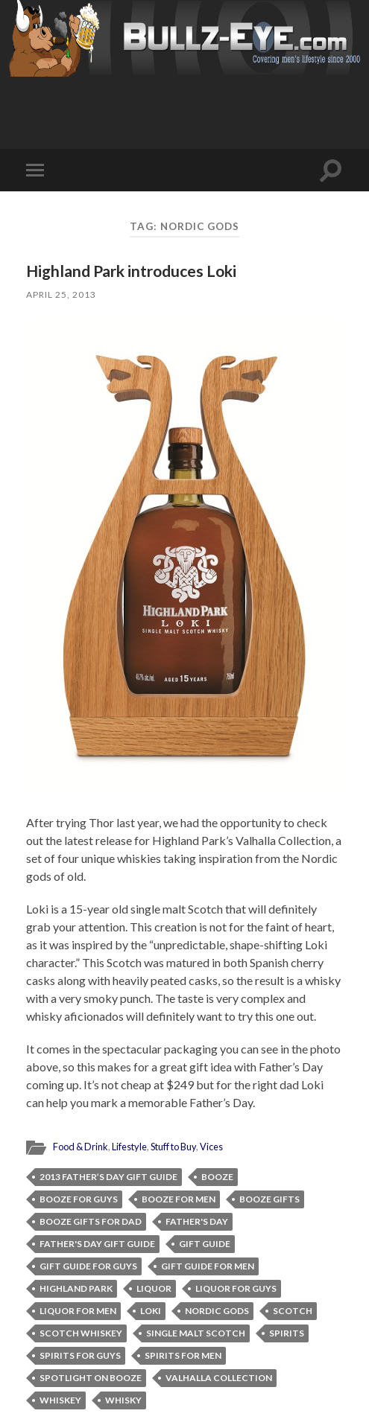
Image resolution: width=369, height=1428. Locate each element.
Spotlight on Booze (91, 1377)
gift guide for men (207, 1266)
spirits (286, 1333)
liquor (153, 1288)
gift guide (204, 1243)
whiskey (60, 1400)
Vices (211, 1147)
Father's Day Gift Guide (97, 1243)
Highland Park (76, 1288)
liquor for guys (236, 1288)
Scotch (292, 1310)
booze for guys (79, 1199)
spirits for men (183, 1355)
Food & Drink (80, 1147)
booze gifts (269, 1199)
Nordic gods (217, 1310)
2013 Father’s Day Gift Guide (108, 1176)
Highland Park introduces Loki (131, 270)
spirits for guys (80, 1355)
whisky (123, 1400)
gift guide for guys (88, 1266)
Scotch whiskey (81, 1333)
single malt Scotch (195, 1333)
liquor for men (78, 1310)
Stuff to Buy (173, 1147)
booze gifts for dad (91, 1221)
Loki (150, 1310)
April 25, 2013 (61, 294)
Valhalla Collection (218, 1377)
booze (217, 1176)
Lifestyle (129, 1147)
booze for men (178, 1199)
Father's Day (196, 1221)
